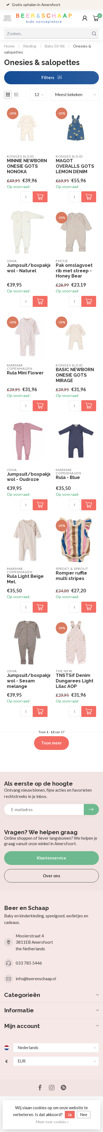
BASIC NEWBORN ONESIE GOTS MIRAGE (75, 375)
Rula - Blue (68, 477)
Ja (70, 1114)
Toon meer (51, 742)
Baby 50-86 (55, 46)
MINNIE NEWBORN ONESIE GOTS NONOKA (27, 166)
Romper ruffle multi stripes (71, 575)
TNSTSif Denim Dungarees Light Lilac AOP (74, 681)
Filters (51, 77)
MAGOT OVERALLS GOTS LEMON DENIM (75, 166)
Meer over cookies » (52, 1122)
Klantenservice (51, 857)
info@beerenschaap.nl (36, 978)
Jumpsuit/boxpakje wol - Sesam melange (27, 681)
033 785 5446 (29, 962)
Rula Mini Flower (25, 373)
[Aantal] (25, 196)
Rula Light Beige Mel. (25, 579)
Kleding (29, 46)
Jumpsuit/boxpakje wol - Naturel (27, 268)
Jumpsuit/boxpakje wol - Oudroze (27, 477)
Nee (83, 1114)
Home (9, 46)
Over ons (51, 875)
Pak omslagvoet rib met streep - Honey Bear (74, 271)
